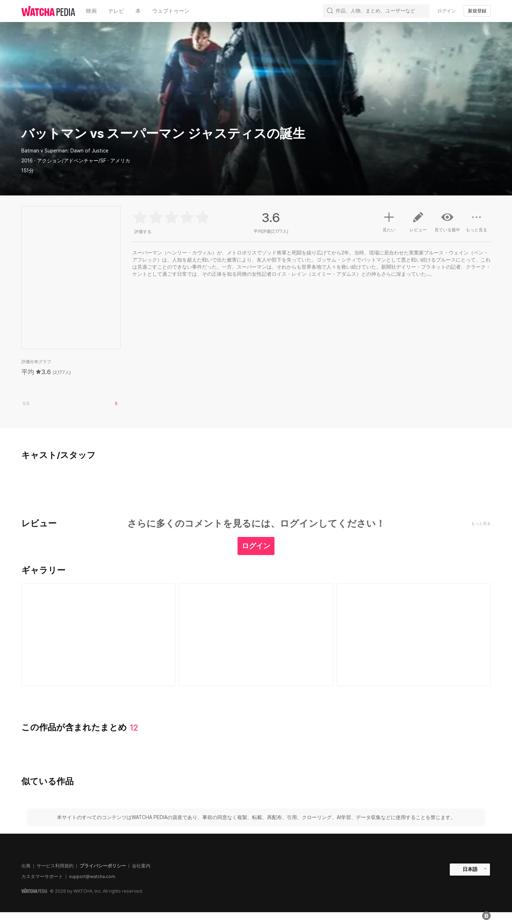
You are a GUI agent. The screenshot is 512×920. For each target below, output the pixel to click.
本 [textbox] (138, 11)
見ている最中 (447, 221)
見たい (389, 221)
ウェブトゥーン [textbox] (171, 11)
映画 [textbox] (91, 11)
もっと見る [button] (476, 224)
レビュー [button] (418, 224)
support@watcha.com (92, 876)
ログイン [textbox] (446, 11)
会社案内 (141, 865)
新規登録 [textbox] (477, 11)
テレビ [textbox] (116, 11)
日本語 (470, 869)
